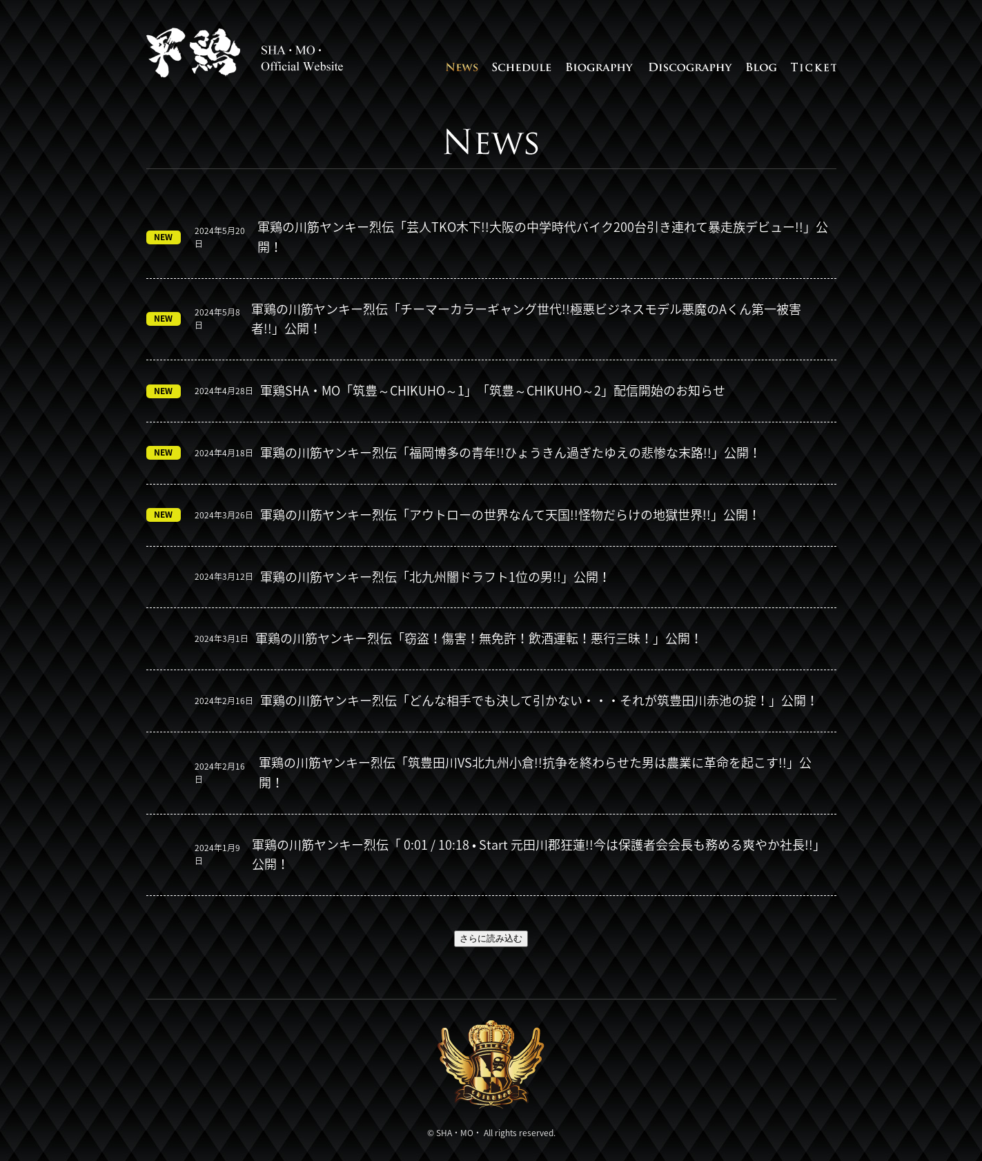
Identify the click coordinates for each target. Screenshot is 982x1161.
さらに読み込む (491, 938)
